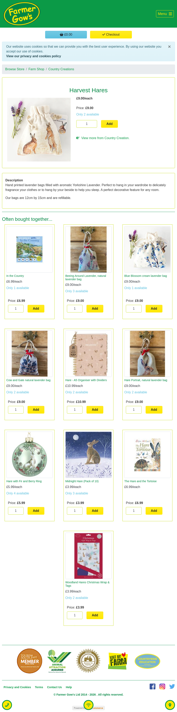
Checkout (110, 34)
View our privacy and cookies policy (33, 56)
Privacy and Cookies (17, 687)
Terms (39, 687)
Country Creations (61, 69)
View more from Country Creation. (102, 138)
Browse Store (14, 69)
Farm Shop (36, 69)
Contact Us (54, 687)
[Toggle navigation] (165, 14)
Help (69, 687)
